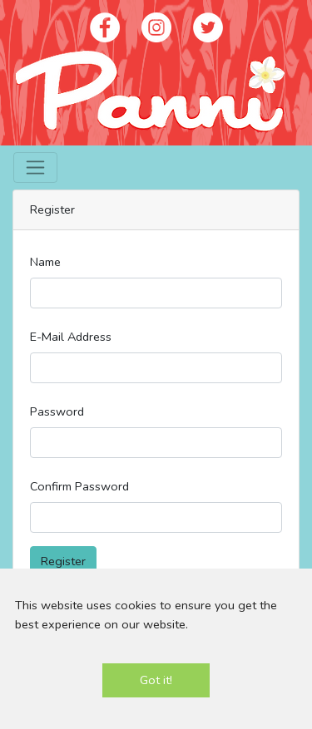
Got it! (156, 680)
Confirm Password (79, 486)
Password (57, 411)
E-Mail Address (70, 336)
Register (63, 561)
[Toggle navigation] (35, 167)
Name (45, 262)
